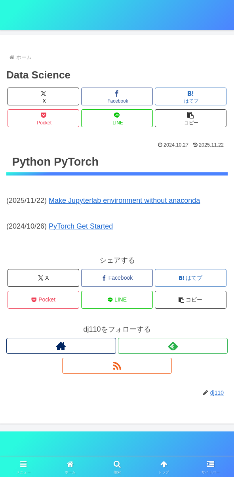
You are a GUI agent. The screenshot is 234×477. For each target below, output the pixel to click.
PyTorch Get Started (81, 226)
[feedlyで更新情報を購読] (173, 346)
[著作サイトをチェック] (61, 346)
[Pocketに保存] (44, 118)
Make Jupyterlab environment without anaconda (124, 200)
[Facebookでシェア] (117, 96)
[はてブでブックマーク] (191, 96)
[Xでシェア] (44, 96)
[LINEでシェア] (117, 118)
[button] (191, 118)
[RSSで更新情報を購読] (117, 366)
